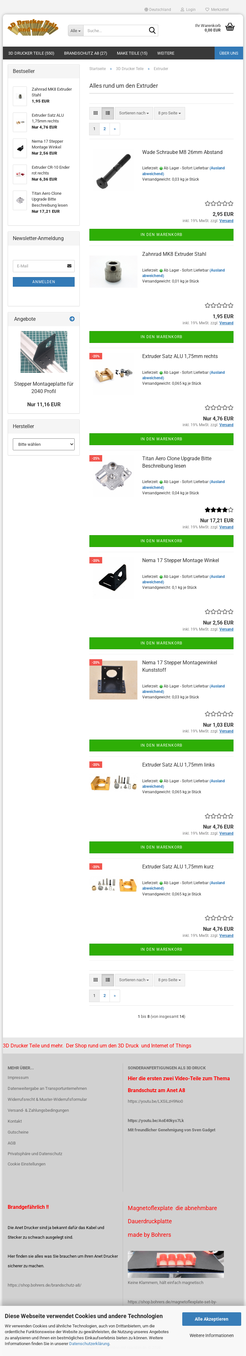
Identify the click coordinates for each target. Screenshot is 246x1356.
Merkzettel (217, 9)
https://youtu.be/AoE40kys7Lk (156, 1120)
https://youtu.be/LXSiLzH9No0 (155, 1101)
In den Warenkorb (161, 234)
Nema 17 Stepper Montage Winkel (180, 560)
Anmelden (43, 282)
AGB (12, 1143)
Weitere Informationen (212, 1335)
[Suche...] (75, 30)
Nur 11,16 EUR (44, 404)
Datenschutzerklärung (89, 1343)
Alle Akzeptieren (211, 1319)
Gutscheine (18, 1132)
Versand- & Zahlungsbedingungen (38, 1110)
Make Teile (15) (132, 53)
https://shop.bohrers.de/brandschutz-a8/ (44, 1285)
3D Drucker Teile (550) (31, 53)
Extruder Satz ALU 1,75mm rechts (180, 356)
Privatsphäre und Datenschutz (35, 1153)
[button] (158, 9)
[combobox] (134, 113)
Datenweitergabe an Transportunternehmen (47, 1088)
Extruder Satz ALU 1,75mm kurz (178, 867)
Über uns (228, 53)
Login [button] (188, 9)
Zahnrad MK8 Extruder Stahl (174, 254)
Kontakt (15, 1121)
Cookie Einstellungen (26, 1164)
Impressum (18, 1077)
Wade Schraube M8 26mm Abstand (182, 152)
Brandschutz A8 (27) (85, 53)
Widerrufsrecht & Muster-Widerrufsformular (47, 1099)
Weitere (165, 53)
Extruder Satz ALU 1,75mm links (178, 765)
